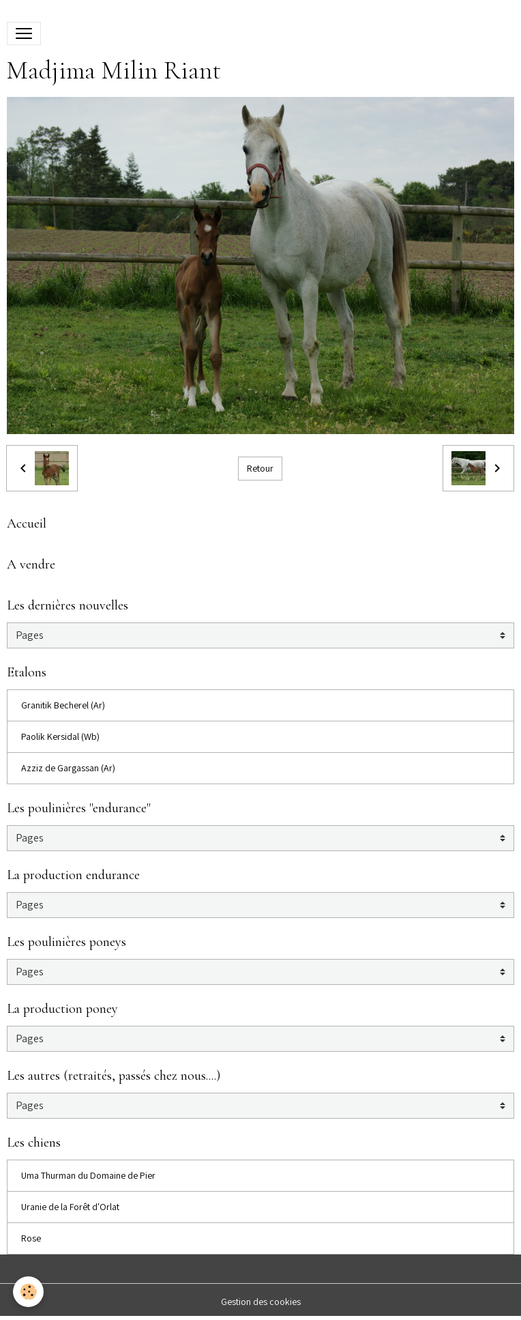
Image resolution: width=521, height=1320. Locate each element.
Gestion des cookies (261, 1301)
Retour (260, 468)
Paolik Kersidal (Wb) (60, 736)
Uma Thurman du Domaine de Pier (88, 1175)
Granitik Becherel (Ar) (63, 705)
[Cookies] (29, 1291)
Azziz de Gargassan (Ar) (68, 768)
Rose (31, 1238)
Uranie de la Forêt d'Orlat (70, 1207)
